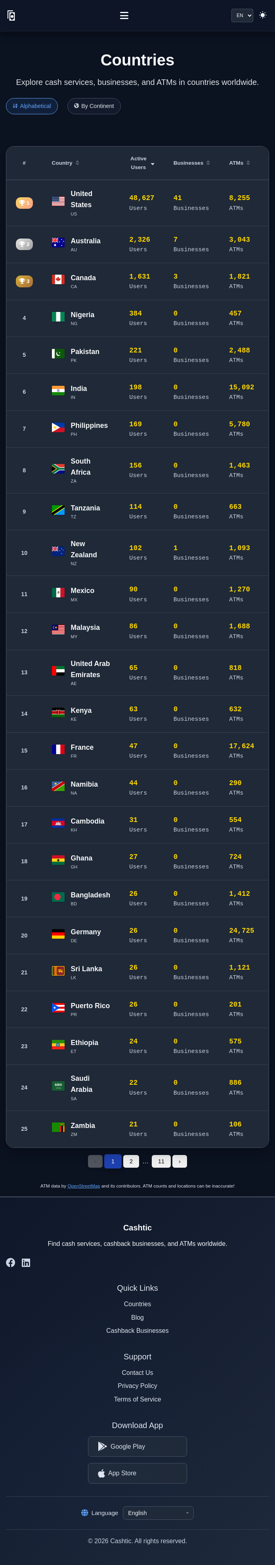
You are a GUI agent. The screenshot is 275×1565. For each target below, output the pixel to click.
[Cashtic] (11, 15)
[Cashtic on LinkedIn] (26, 1262)
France (82, 747)
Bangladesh (91, 895)
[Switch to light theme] (262, 15)
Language (99, 1513)
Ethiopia (84, 1043)
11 (161, 1161)
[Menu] (124, 15)
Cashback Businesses (137, 1330)
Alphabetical (32, 106)
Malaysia (85, 627)
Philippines (89, 425)
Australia (86, 241)
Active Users (142, 163)
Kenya (81, 710)
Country (65, 163)
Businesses (192, 163)
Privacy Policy (137, 1385)
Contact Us (137, 1372)
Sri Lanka (86, 969)
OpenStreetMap (83, 1185)
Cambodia (88, 821)
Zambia (83, 1126)
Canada (83, 278)
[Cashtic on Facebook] (10, 1262)
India (79, 389)
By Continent (94, 106)
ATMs (239, 163)
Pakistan (85, 352)
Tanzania (85, 508)
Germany (86, 932)
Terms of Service (137, 1399)
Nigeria (83, 315)
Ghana (82, 858)
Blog (137, 1317)
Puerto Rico (90, 1006)
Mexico (83, 591)
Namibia (84, 784)
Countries (137, 1304)
